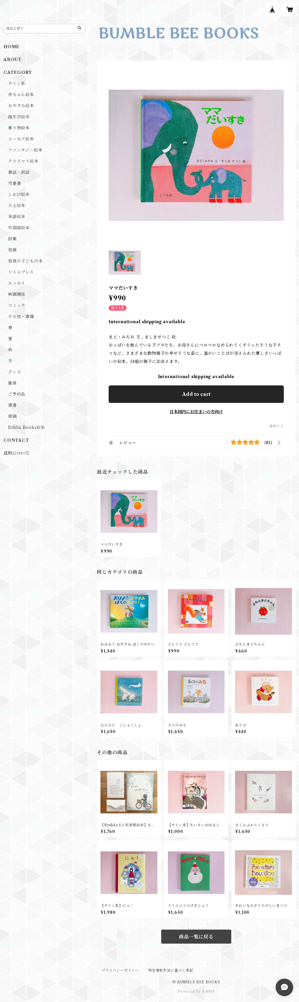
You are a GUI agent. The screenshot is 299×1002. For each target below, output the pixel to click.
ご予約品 (16, 394)
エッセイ (16, 283)
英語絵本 (16, 216)
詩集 (12, 238)
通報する (276, 426)
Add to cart (196, 394)
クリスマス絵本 (23, 161)
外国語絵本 (19, 227)
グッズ (14, 372)
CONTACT (16, 440)
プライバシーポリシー (120, 970)
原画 (12, 416)
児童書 (14, 183)
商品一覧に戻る (196, 937)
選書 (12, 405)
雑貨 (12, 383)
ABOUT (13, 59)
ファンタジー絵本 (25, 150)
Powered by (196, 991)
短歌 (12, 250)
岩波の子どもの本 (25, 261)
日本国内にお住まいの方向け (196, 411)
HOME (12, 46)
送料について (16, 453)
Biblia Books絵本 (26, 427)
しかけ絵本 (19, 194)
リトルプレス (21, 272)
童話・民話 (19, 172)
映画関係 (16, 294)
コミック (16, 305)
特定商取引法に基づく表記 (170, 970)
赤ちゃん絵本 (21, 94)
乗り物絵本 (19, 128)
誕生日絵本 (19, 116)
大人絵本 (16, 205)
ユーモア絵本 (21, 139)
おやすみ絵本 (21, 105)
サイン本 (16, 83)
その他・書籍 (21, 316)
